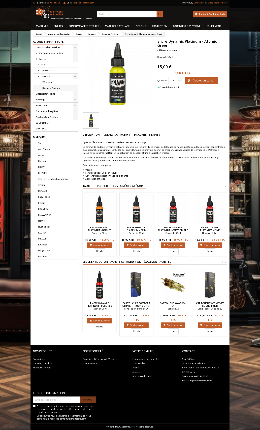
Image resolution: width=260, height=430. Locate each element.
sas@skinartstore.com (83, 2)
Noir (43, 64)
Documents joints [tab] (147, 134)
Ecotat (41, 202)
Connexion (199, 2)
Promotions (39, 358)
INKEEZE (42, 238)
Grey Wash (46, 70)
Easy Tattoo (44, 196)
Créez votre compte (217, 2)
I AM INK (42, 232)
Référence (162, 50)
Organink (43, 256)
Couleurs (45, 76)
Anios (41, 155)
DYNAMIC (42, 190)
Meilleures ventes (42, 367)
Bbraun (42, 160)
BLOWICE (42, 172)
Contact (188, 351)
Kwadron (42, 244)
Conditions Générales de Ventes (99, 358)
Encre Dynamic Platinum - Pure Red (99, 304)
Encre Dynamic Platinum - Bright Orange (99, 230)
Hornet (41, 220)
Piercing (141, 26)
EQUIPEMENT (214, 26)
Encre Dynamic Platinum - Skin (136, 229)
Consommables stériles (84, 26)
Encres (58, 26)
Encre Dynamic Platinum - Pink (210, 229)
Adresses (137, 371)
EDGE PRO (43, 208)
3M (39, 143)
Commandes (138, 363)
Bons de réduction (141, 376)
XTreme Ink (48, 82)
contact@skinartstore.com (73, 418)
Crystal (41, 184)
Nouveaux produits (42, 363)
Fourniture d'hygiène (186, 26)
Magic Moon (44, 250)
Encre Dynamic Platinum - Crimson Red (173, 229)
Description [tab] (91, 134)
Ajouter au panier (201, 80)
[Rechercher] (130, 14)
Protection (159, 26)
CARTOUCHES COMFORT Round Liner (210, 304)
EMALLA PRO (44, 214)
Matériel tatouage (117, 26)
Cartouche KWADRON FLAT (173, 304)
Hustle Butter (44, 226)
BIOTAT (41, 166)
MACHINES (42, 26)
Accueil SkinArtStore (48, 41)
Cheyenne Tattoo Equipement (53, 178)
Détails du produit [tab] (116, 134)
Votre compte (142, 351)
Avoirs (135, 367)
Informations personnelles (145, 358)
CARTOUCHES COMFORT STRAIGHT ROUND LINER (136, 304)
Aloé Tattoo (44, 149)
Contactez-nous (91, 363)
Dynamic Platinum (51, 87)
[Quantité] (173, 80)
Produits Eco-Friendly (47, 117)
